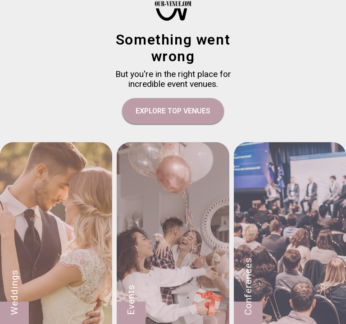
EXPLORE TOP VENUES (173, 111)
